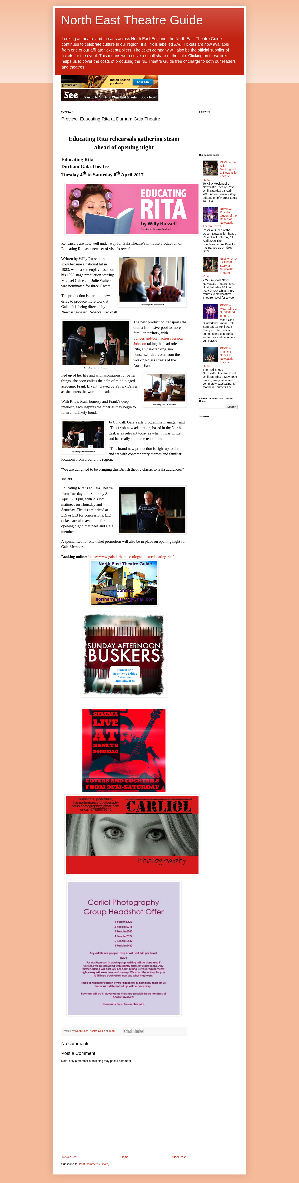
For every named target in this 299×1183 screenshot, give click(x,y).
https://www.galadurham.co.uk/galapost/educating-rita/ (131, 557)
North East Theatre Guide (132, 20)
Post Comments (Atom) (94, 1164)
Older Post (179, 1157)
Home (124, 1157)
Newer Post (69, 1157)
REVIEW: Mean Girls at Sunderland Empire (228, 310)
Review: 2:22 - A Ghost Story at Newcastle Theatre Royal (220, 267)
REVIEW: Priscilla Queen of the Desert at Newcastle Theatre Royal (220, 217)
